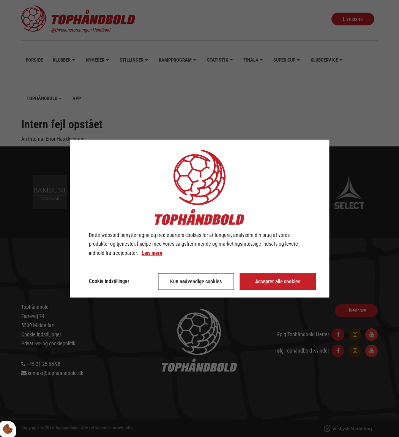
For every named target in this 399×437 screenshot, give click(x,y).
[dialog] (199, 218)
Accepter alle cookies (277, 281)
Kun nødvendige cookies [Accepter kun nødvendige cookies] (196, 281)
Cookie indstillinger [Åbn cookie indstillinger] (109, 281)
